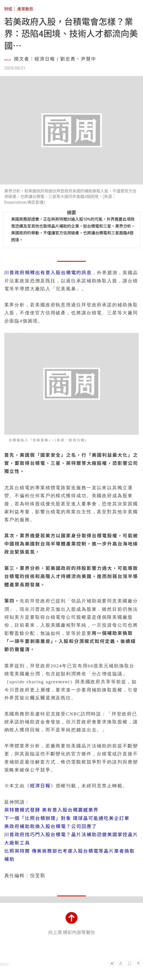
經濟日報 (40, 785)
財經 (8, 9)
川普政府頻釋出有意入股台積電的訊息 (48, 272)
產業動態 (25, 9)
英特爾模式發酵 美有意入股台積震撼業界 (51, 810)
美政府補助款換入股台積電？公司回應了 (50, 826)
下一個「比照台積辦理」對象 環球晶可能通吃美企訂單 (66, 818)
